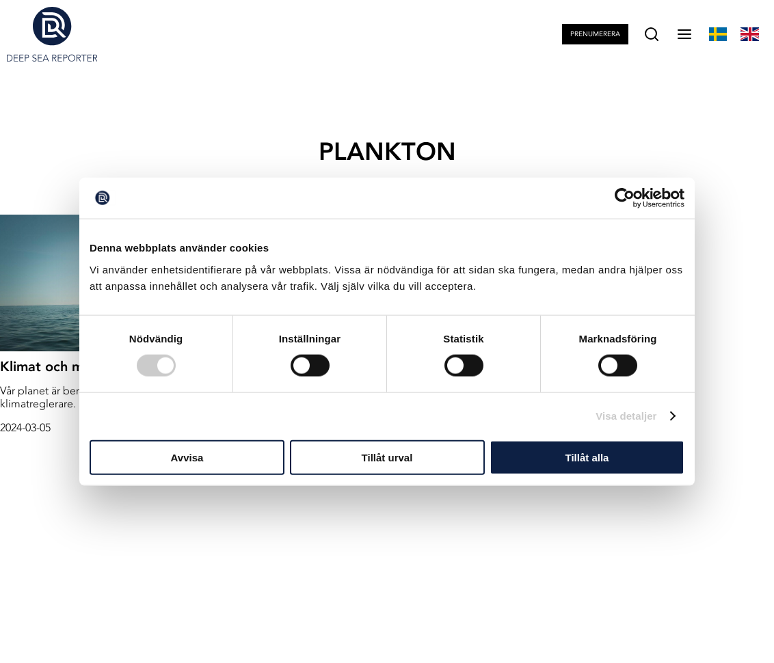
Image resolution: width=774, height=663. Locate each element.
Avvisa (187, 457)
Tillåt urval (387, 457)
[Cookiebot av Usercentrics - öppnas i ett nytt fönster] (624, 198)
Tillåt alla (587, 457)
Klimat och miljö (51, 366)
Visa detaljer (626, 416)
